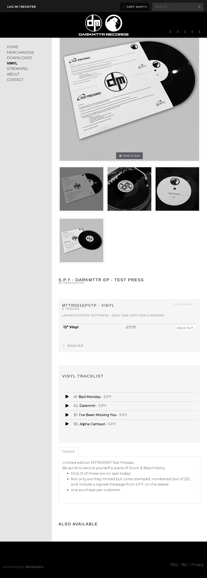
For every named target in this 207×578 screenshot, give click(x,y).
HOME (12, 47)
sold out (185, 328)
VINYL (12, 63)
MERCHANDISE (20, 52)
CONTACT (15, 80)
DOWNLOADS (19, 58)
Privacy (197, 565)
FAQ (173, 565)
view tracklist (185, 304)
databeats (34, 567)
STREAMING (17, 69)
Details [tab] (68, 452)
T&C (184, 565)
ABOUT (13, 74)
